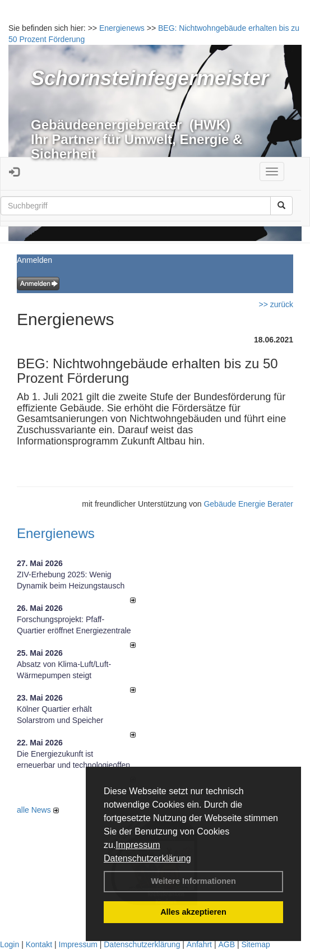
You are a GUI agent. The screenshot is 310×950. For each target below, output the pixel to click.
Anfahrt (199, 944)
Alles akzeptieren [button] (193, 911)
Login (9, 944)
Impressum (137, 845)
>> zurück (276, 304)
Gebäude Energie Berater (248, 503)
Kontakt (39, 944)
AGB (226, 944)
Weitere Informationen (193, 881)
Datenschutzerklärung (147, 858)
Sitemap (255, 944)
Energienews (56, 533)
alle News (38, 809)
